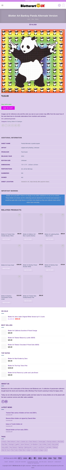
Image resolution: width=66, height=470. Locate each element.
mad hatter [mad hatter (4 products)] (48, 447)
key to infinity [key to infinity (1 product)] (43, 444)
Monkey (11, 461)
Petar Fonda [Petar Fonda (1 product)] (14, 450)
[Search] (59, 5)
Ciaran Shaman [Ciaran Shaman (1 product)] (33, 441)
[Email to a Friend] (12, 125)
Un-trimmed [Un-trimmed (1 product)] (35, 450)
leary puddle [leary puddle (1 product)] (5, 447)
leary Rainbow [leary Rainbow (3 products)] (13, 447)
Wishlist (50, 461)
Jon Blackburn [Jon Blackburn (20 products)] (34, 444)
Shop (33, 19)
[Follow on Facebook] (3, 401)
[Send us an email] (6, 401)
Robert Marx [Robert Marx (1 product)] (22, 450)
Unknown (36, 147)
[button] (2, 5)
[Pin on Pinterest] (15, 125)
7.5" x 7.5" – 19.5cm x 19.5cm (29, 164)
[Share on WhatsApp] (3, 125)
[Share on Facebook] (6, 125)
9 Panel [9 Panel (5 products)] (4, 441)
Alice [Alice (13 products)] (18, 441)
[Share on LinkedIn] (18, 125)
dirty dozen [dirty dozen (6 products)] (60, 441)
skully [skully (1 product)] (28, 450)
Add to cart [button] (6, 239)
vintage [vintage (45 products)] (41, 450)
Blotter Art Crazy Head (7, 265)
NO (22, 173)
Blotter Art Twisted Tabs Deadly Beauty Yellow (8, 234)
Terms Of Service (33, 463)
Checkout (58, 461)
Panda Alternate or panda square (30, 143)
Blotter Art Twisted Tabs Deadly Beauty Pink (29, 296)
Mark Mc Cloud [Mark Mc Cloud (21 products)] (5, 450)
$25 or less (43, 461)
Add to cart (8, 108)
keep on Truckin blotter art (14, 424)
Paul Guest (24, 152)
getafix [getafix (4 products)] (17, 444)
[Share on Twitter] (9, 125)
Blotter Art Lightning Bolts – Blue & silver (52, 234)
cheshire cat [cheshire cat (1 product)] (24, 441)
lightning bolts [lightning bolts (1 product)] (28, 447)
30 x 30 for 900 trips (26, 169)
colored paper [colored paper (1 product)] (41, 441)
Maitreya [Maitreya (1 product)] (55, 447)
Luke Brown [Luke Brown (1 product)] (41, 447)
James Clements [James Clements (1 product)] (25, 444)
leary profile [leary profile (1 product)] (55, 444)
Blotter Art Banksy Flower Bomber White (30, 265)
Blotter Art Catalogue (17, 121)
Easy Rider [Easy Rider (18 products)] (4, 444)
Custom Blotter (32, 461)
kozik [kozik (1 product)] (49, 444)
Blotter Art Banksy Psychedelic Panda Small (6, 297)
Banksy (37, 19)
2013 (22, 156)
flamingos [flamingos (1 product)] (11, 444)
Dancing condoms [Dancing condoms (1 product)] (51, 441)
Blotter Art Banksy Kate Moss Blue (51, 265)
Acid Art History (20, 461)
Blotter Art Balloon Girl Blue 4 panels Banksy (29, 234)
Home (29, 19)
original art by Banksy (27, 147)
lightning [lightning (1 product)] (21, 447)
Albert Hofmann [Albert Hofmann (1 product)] (11, 441)
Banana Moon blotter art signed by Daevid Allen (21, 418)
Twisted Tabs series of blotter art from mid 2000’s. (21, 413)
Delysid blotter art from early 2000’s (17, 429)
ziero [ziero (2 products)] (46, 450)
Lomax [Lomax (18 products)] (35, 447)
